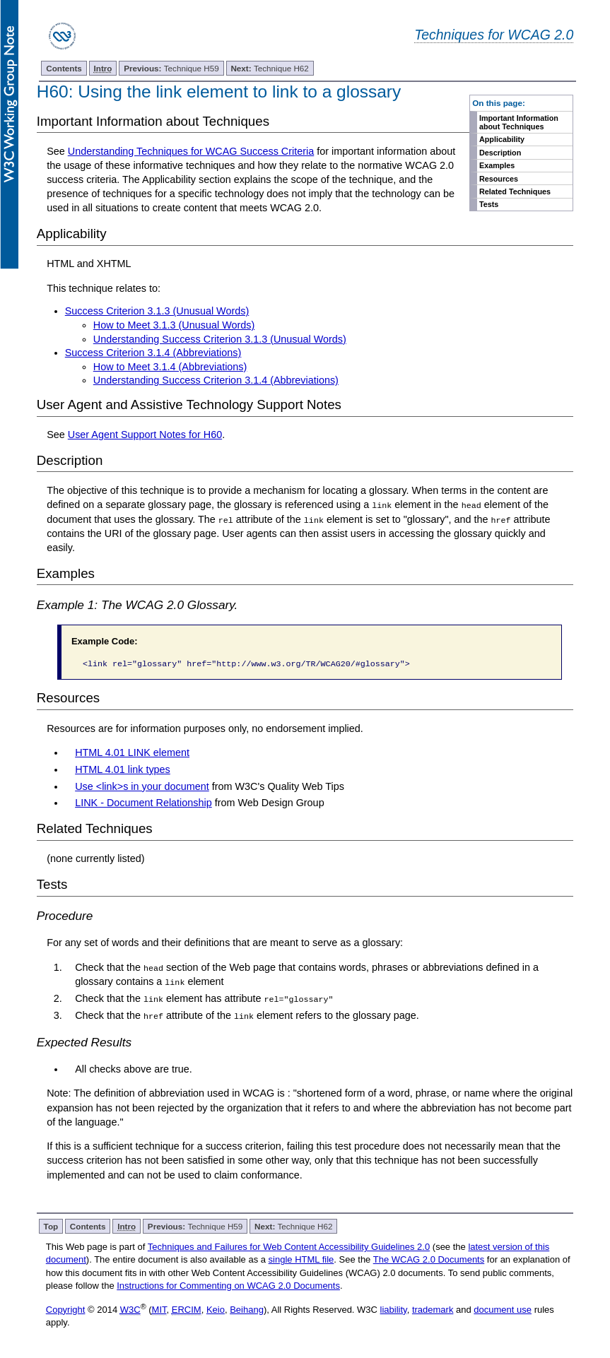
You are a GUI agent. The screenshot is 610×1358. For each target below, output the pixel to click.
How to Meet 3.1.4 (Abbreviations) (170, 366)
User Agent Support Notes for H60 (145, 434)
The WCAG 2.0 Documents (429, 1258)
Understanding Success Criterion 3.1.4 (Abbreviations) (216, 380)
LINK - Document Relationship (143, 802)
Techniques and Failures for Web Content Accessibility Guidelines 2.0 (289, 1246)
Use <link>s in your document (142, 785)
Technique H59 (171, 68)
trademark (433, 1309)
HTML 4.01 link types (122, 768)
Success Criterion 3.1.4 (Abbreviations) (153, 352)
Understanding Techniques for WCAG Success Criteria (191, 151)
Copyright (66, 1309)
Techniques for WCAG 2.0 (493, 34)
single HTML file (301, 1258)
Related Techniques (515, 191)
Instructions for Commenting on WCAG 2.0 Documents (228, 1284)
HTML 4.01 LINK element (132, 752)
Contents (64, 68)
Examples (497, 165)
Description (500, 152)
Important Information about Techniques (518, 122)
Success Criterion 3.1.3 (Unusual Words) (157, 311)
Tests (488, 204)
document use (503, 1309)
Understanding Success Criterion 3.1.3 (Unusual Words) (219, 339)
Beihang (247, 1309)
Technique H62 (269, 68)
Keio (215, 1309)
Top (51, 1225)
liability (393, 1309)
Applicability (501, 139)
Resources (498, 179)
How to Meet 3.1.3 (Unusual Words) (173, 325)
